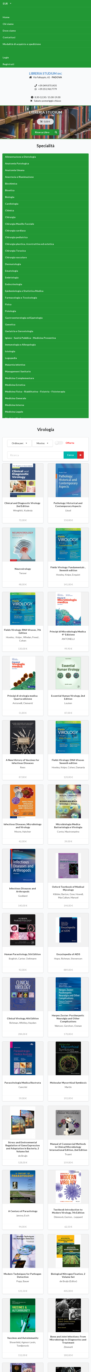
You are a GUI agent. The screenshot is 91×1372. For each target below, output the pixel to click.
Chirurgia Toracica (15, 250)
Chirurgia (10, 217)
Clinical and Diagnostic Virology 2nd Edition (22, 504)
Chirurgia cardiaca (15, 230)
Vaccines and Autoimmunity (22, 1337)
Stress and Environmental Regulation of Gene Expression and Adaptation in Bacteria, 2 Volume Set (22, 1147)
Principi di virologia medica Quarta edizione (22, 697)
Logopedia (11, 358)
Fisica (8, 304)
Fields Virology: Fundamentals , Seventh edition (68, 569)
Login (6, 57)
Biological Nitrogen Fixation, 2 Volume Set (68, 1275)
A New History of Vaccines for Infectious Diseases (23, 761)
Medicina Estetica (15, 384)
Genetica (10, 324)
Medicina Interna (14, 404)
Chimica (9, 210)
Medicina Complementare (19, 378)
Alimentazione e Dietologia (20, 156)
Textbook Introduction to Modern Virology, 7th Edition (68, 1211)
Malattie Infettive (15, 364)
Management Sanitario (18, 371)
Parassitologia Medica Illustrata (23, 1082)
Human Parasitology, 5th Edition (22, 954)
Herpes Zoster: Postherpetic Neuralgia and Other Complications (68, 1018)
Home (6, 17)
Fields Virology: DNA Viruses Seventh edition (68, 761)
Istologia (10, 351)
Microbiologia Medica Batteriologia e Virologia (68, 826)
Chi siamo (8, 23)
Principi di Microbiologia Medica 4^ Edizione (68, 633)
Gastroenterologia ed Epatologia (24, 317)
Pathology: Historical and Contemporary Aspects (68, 504)
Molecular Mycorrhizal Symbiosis (68, 1082)
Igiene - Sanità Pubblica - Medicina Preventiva (30, 337)
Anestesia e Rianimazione (19, 176)
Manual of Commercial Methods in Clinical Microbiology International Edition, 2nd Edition (68, 1146)
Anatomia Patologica (17, 163)
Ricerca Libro (47, 132)
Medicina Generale (15, 398)
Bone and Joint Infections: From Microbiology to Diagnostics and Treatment (68, 1339)
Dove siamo (9, 30)
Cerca (70, 454)
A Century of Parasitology (22, 1211)
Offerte (70, 442)
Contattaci (9, 37)
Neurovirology (23, 568)
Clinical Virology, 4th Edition (23, 1018)
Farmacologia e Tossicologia (21, 297)
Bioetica (9, 190)
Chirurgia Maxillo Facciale (19, 223)
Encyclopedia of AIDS (68, 954)
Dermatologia (13, 264)
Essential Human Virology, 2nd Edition (68, 697)
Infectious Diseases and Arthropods (22, 890)
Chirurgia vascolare (16, 257)
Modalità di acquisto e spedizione (22, 44)
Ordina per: (19, 442)
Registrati (8, 64)
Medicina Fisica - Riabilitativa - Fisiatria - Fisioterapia (35, 391)
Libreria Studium (45, 73)
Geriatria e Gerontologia (19, 331)
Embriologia (12, 277)
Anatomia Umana (14, 170)
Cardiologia (11, 203)
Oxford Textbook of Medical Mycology (68, 888)
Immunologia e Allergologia (20, 344)
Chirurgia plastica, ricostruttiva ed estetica (29, 244)
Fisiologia (10, 311)
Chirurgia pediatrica (16, 237)
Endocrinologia (13, 284)
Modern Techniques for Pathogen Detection (23, 1275)
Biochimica (11, 183)
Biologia (9, 197)
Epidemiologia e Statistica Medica (24, 290)
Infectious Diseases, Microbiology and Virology (23, 826)
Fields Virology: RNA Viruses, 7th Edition (22, 631)
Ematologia (11, 270)
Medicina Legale (14, 411)
